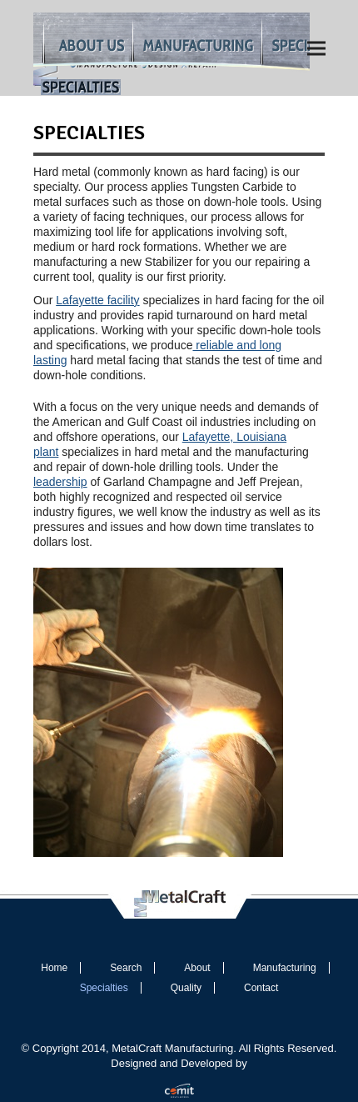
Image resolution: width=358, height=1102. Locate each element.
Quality (186, 988)
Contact (261, 988)
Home (54, 968)
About (197, 968)
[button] (316, 48)
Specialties (104, 988)
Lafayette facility (97, 300)
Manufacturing (284, 968)
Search (126, 968)
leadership (60, 481)
